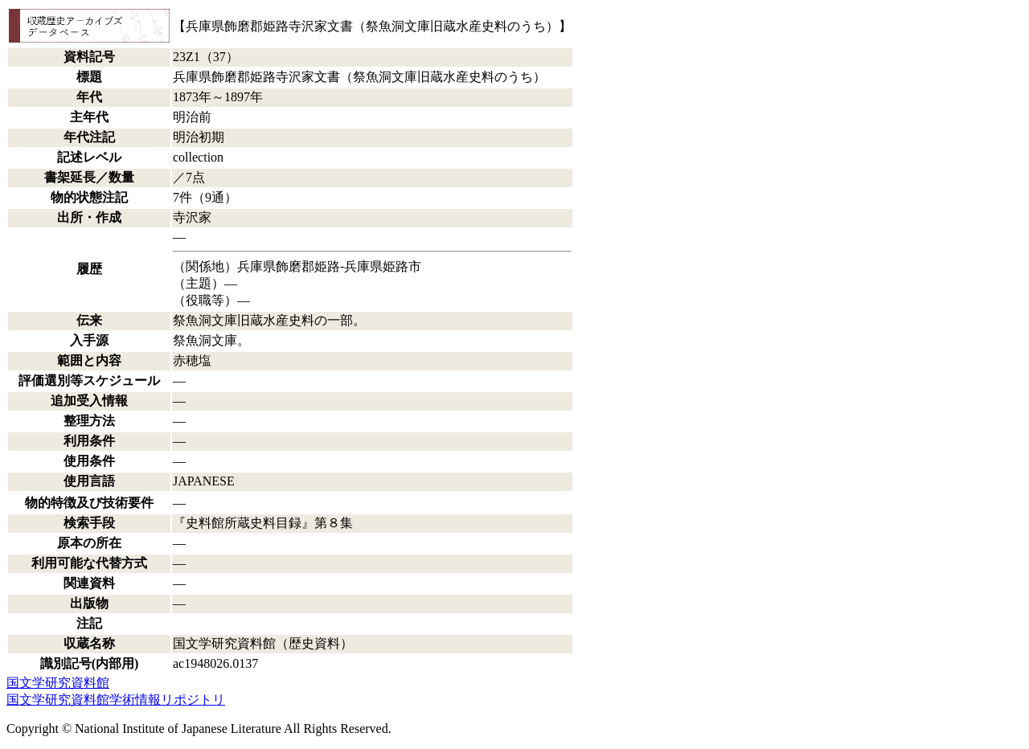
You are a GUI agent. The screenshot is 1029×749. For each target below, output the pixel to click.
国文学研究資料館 (57, 683)
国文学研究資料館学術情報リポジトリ (115, 699)
